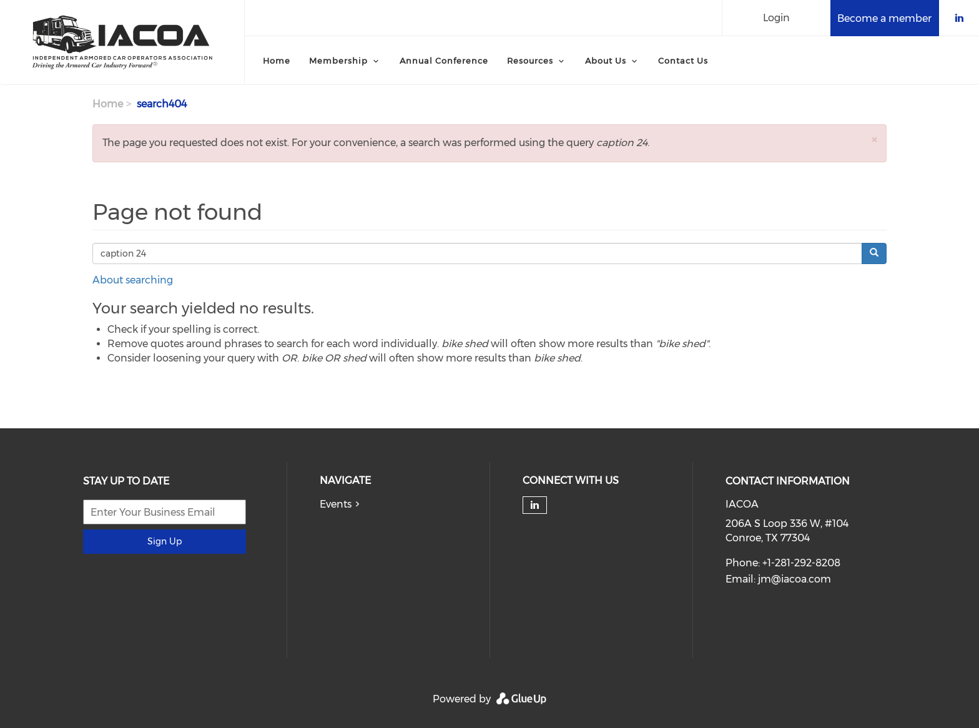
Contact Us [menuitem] (683, 61)
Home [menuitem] (276, 61)
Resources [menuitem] (530, 61)
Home (107, 104)
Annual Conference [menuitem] (444, 61)
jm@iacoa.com (794, 579)
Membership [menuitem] (338, 61)
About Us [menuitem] (605, 61)
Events (336, 504)
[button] (874, 139)
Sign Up (164, 541)
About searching (132, 280)
